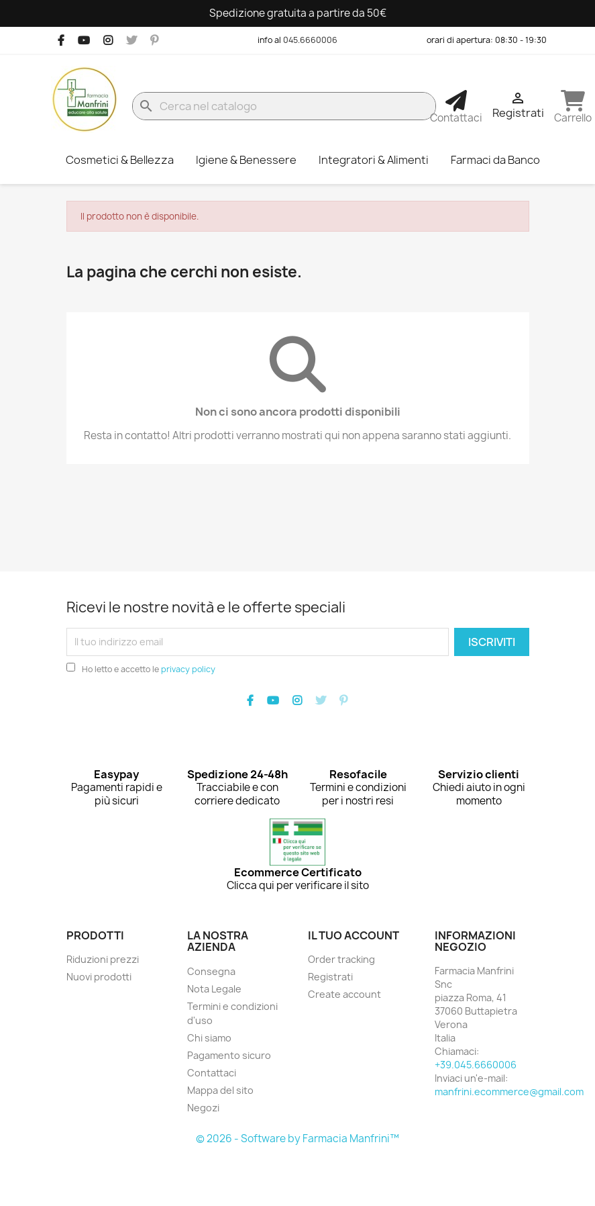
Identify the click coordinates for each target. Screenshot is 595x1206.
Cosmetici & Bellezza (120, 159)
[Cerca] (284, 106)
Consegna (211, 971)
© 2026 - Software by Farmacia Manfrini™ (297, 1138)
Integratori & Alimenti (374, 159)
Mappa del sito (220, 1090)
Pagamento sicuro (229, 1055)
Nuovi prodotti (98, 976)
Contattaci (211, 1072)
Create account (344, 994)
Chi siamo (209, 1037)
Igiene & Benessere (246, 159)
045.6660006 (310, 40)
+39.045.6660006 (476, 1064)
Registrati (330, 976)
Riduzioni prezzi (102, 959)
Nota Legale (214, 988)
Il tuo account (353, 935)
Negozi (203, 1107)
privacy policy (188, 669)
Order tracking (341, 959)
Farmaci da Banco (495, 159)
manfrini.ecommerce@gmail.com (509, 1091)
